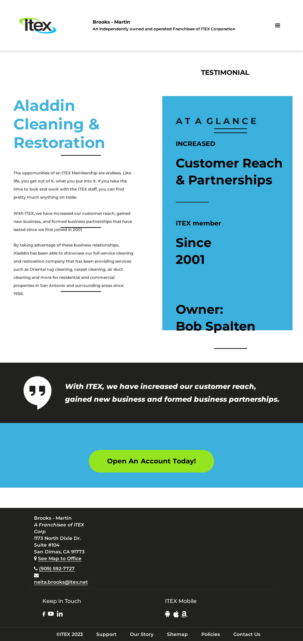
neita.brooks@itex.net (61, 582)
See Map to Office (59, 558)
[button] (278, 26)
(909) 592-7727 (57, 569)
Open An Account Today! (151, 461)
